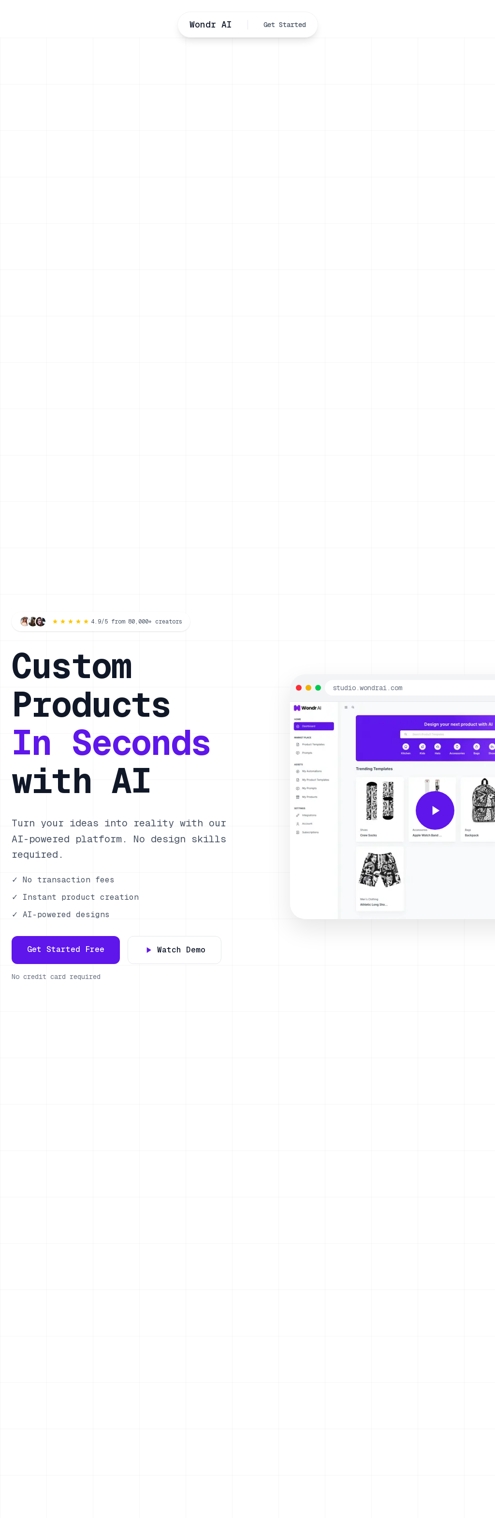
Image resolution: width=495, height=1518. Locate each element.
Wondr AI (210, 24)
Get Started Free (65, 949)
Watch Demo (174, 950)
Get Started (284, 24)
